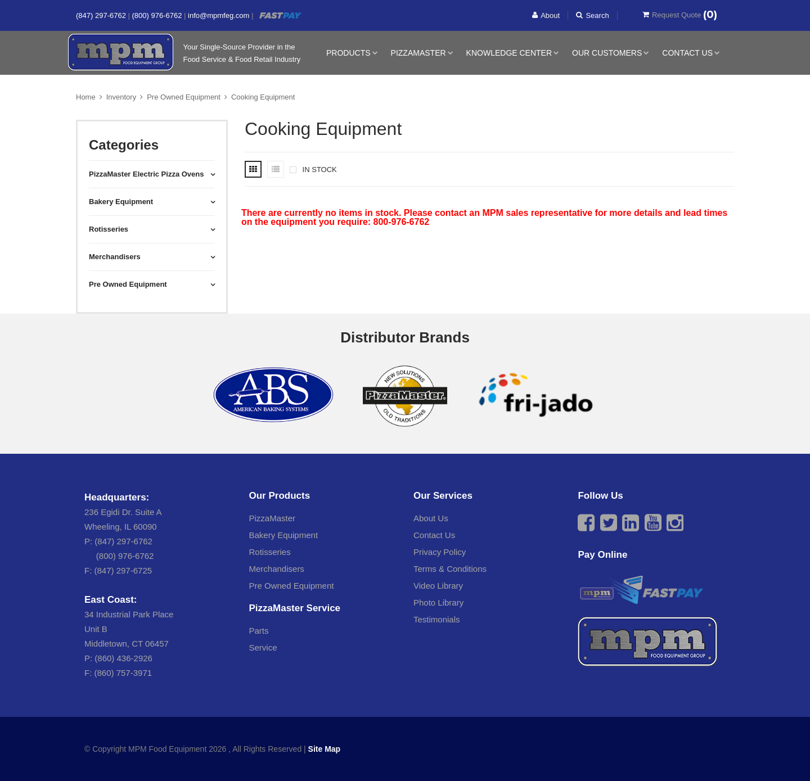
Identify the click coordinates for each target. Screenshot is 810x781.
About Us (430, 518)
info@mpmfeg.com (219, 15)
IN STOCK (313, 169)
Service (263, 647)
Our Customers (607, 52)
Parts (259, 630)
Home (86, 97)
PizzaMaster (418, 52)
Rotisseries (270, 552)
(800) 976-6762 (158, 15)
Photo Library (438, 602)
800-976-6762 (402, 222)
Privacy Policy (439, 552)
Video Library (438, 585)
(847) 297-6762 (102, 15)
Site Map (324, 748)
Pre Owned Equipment (183, 97)
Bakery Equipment (283, 535)
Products (348, 52)
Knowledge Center (509, 52)
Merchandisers (276, 569)
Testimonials (436, 619)
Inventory (121, 97)
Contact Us (687, 52)
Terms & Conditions (450, 569)
